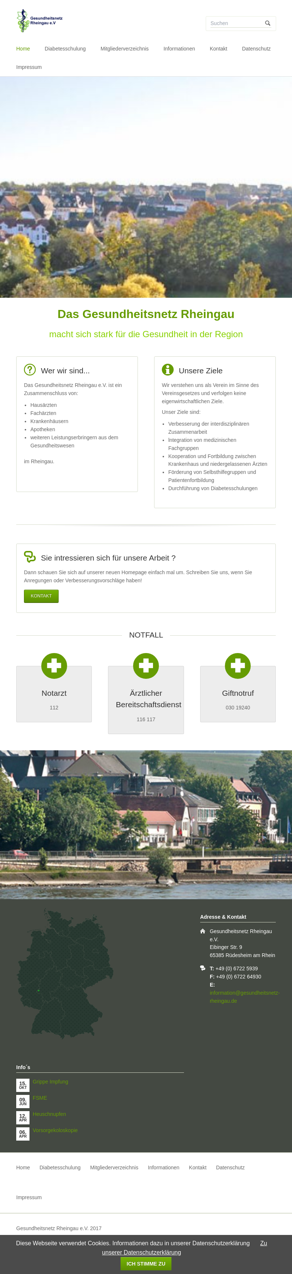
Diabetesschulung (65, 49)
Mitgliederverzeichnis (125, 49)
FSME (40, 1098)
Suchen (268, 24)
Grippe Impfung (51, 1082)
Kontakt (218, 49)
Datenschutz (256, 49)
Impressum (29, 67)
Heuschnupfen (49, 1114)
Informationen (179, 49)
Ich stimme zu (146, 1264)
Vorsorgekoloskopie (55, 1130)
